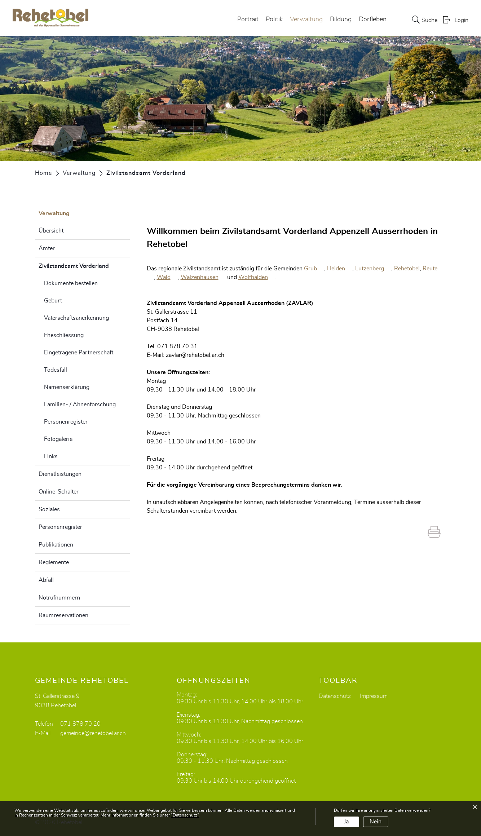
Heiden (339, 268)
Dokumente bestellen (71, 283)
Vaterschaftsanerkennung (76, 318)
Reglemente (54, 562)
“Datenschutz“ (185, 815)
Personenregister (66, 422)
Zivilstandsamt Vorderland (84, 265)
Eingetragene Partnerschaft (78, 352)
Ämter (47, 248)
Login (461, 20)
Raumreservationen (63, 615)
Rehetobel (407, 268)
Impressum (374, 696)
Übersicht (51, 231)
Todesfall (55, 370)
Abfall (46, 580)
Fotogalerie (58, 439)
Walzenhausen (203, 277)
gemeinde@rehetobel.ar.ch (93, 733)
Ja (346, 821)
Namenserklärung (66, 387)
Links (51, 456)
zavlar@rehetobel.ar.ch (195, 355)
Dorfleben (373, 19)
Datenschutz (335, 696)
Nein (375, 821)
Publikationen (56, 545)
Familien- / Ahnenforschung (80, 404)
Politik (274, 19)
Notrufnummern (59, 598)
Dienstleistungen (60, 474)
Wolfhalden (256, 277)
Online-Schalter (59, 492)
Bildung (341, 19)
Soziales (49, 509)
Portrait (248, 19)
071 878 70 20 (80, 724)
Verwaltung (306, 19)
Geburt (53, 301)
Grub (314, 268)
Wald (167, 277)
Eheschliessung (64, 335)
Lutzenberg (373, 268)
